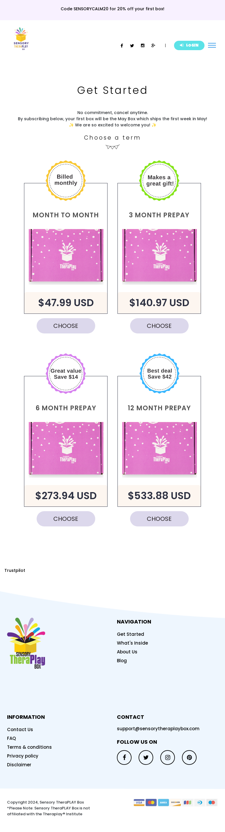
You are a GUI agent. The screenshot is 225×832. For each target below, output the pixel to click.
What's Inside (132, 643)
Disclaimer (19, 765)
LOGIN (189, 45)
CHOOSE (65, 326)
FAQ (11, 738)
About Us (127, 652)
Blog (122, 661)
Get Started (130, 634)
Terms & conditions (29, 747)
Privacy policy (22, 756)
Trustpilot (14, 570)
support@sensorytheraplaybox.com (158, 729)
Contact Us (20, 729)
